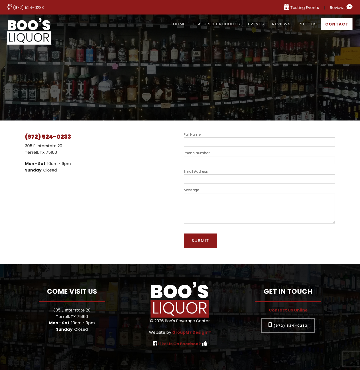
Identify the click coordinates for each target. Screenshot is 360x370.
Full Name (259, 139)
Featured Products (217, 23)
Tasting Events (301, 7)
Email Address (259, 176)
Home (179, 23)
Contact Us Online (288, 310)
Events (256, 23)
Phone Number (259, 157)
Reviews (341, 7)
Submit (200, 241)
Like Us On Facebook (179, 344)
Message (259, 206)
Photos (308, 23)
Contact (336, 24)
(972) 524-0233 (26, 7)
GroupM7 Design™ (191, 332)
